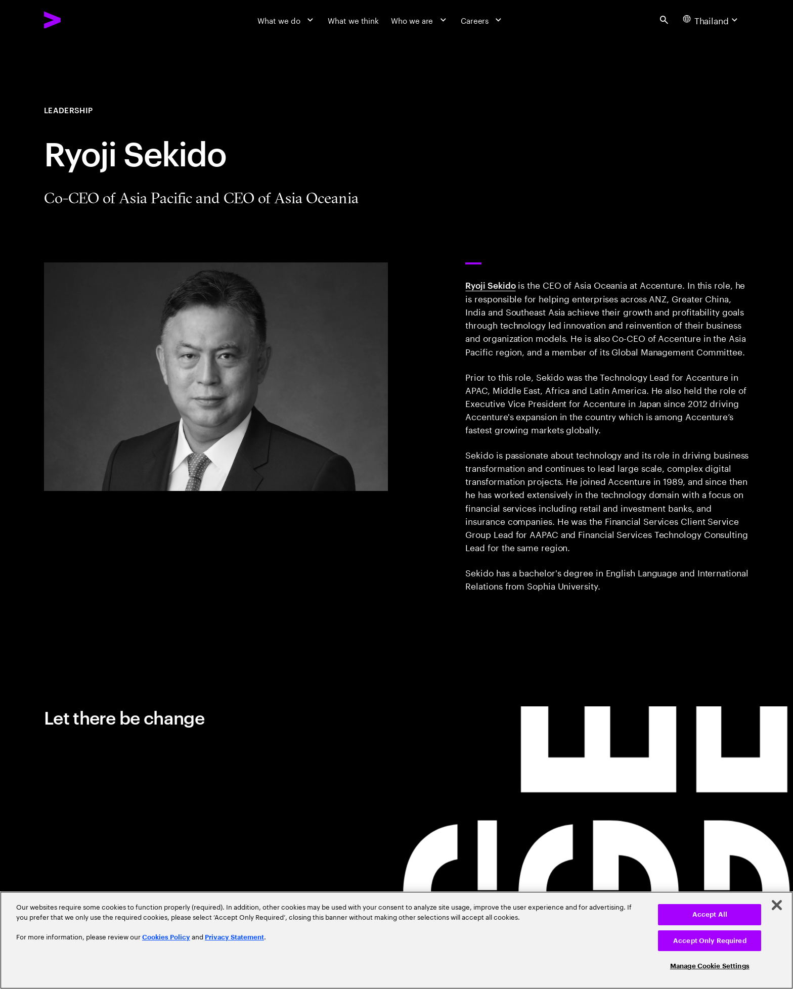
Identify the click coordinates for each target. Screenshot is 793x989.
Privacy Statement (234, 937)
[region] (396, 940)
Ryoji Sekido (490, 285)
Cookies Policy (166, 937)
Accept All (709, 914)
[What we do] (286, 19)
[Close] (777, 905)
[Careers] (482, 19)
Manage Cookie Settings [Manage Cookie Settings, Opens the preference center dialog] (710, 966)
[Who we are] (420, 19)
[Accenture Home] (77, 20)
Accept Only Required (709, 940)
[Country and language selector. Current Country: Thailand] (711, 20)
